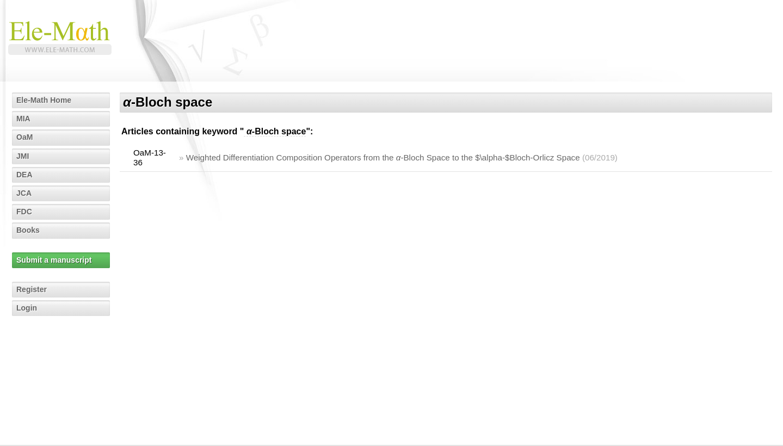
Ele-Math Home (43, 100)
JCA (24, 193)
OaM (24, 137)
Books (28, 230)
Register (31, 289)
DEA (24, 174)
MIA (23, 118)
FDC (24, 211)
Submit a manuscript (53, 260)
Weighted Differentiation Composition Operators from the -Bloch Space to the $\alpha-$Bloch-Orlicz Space (383, 157)
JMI (22, 156)
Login (26, 307)
